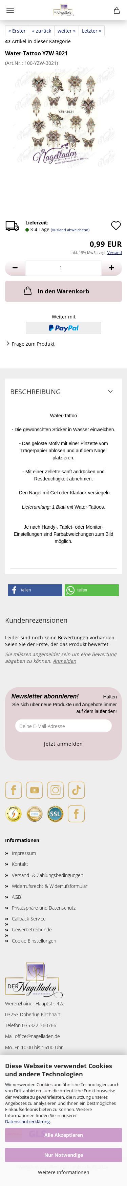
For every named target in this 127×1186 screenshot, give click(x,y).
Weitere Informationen (63, 1172)
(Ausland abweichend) (70, 229)
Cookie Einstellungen (34, 940)
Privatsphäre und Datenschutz (44, 908)
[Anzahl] (63, 268)
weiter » (67, 31)
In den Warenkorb (55, 290)
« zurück (41, 31)
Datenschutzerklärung (27, 1121)
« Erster (17, 31)
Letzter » (91, 31)
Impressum (24, 853)
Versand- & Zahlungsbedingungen (47, 875)
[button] (15, 268)
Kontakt (20, 864)
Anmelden (64, 661)
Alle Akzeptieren (63, 1135)
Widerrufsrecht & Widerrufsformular (49, 886)
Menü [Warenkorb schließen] (10, 10)
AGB (16, 897)
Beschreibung (35, 391)
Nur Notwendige (63, 1155)
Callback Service (29, 918)
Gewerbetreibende (32, 929)
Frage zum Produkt (33, 344)
